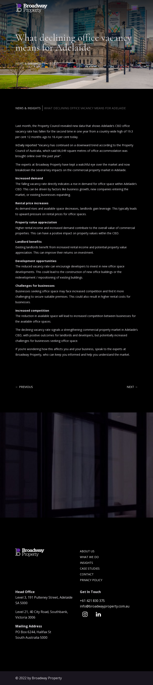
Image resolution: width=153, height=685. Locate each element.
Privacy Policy (91, 580)
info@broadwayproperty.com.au (104, 606)
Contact (87, 574)
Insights (86, 563)
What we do (89, 557)
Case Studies (90, 568)
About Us (87, 551)
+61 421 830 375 (93, 600)
